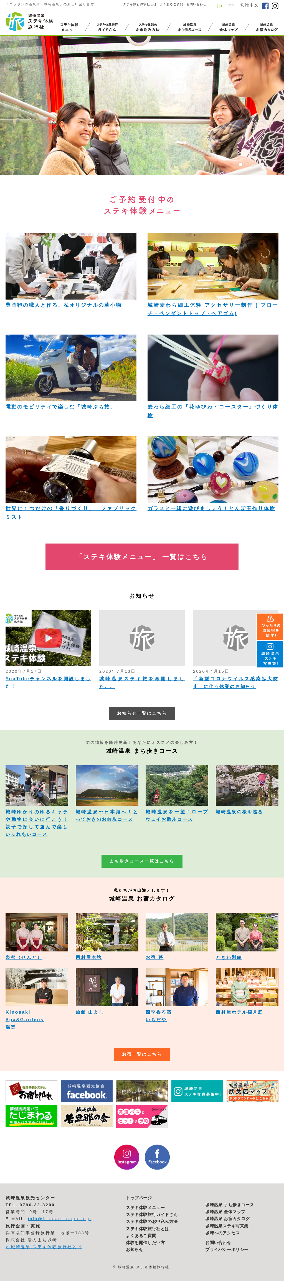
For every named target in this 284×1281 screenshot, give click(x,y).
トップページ (139, 1198)
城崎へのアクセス (222, 1233)
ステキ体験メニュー (145, 1207)
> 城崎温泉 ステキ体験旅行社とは (44, 1247)
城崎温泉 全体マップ (225, 1212)
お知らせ (134, 1249)
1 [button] (240, 164)
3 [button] (252, 164)
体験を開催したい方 (145, 1242)
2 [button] (246, 164)
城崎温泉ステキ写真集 (226, 1226)
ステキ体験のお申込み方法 (152, 1221)
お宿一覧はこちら (142, 1054)
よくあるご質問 (171, 4)
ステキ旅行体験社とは (140, 4)
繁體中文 (249, 5)
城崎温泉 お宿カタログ (227, 1219)
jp (220, 5)
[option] (142, 105)
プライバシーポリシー (226, 1249)
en (231, 5)
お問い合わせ (196, 4)
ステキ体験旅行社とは (147, 1229)
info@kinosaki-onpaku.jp (60, 1219)
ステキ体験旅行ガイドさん (152, 1214)
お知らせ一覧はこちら (142, 713)
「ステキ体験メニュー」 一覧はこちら (142, 556)
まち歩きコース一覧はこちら (142, 861)
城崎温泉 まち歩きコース (229, 1205)
